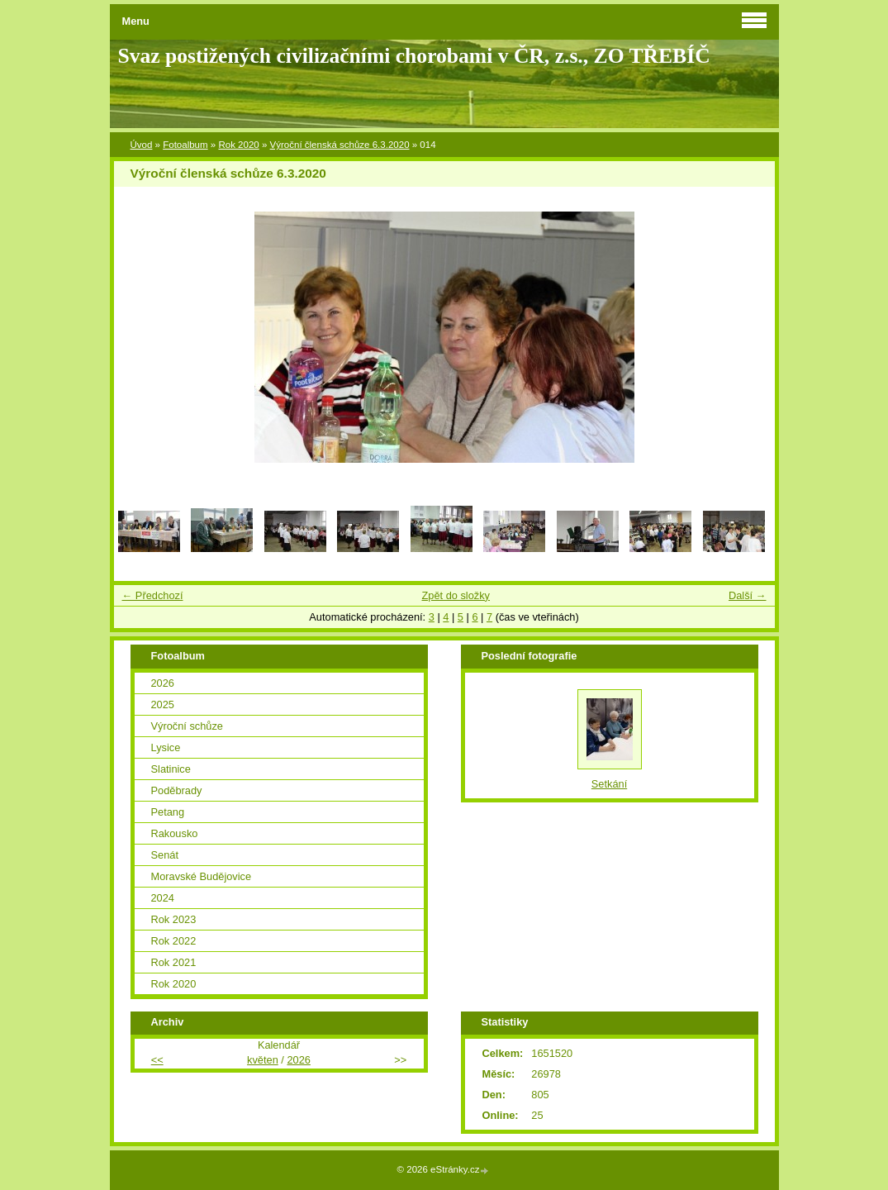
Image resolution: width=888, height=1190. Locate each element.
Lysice (166, 747)
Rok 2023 (174, 919)
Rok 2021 (174, 962)
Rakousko (174, 833)
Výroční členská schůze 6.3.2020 (340, 145)
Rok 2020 (238, 145)
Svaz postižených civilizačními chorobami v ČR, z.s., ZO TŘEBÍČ (414, 56)
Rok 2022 (174, 941)
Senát (164, 855)
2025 (162, 704)
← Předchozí (152, 595)
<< (157, 1060)
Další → (748, 595)
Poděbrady (176, 790)
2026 (162, 683)
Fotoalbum (185, 145)
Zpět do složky (455, 595)
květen (262, 1060)
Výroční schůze (187, 726)
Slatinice (171, 769)
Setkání (609, 784)
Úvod (142, 145)
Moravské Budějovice (201, 876)
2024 (162, 898)
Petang (168, 812)
